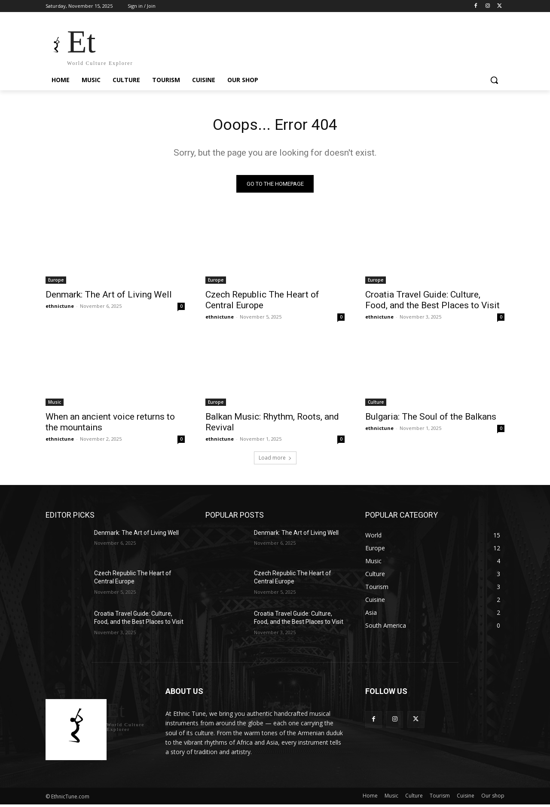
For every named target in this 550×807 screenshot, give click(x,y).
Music (54, 405)
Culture (376, 405)
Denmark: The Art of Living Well (109, 297)
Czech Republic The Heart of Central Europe (262, 302)
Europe (56, 282)
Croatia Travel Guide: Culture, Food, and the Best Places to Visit (432, 302)
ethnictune (60, 308)
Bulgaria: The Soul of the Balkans (430, 419)
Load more (275, 460)
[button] (494, 80)
